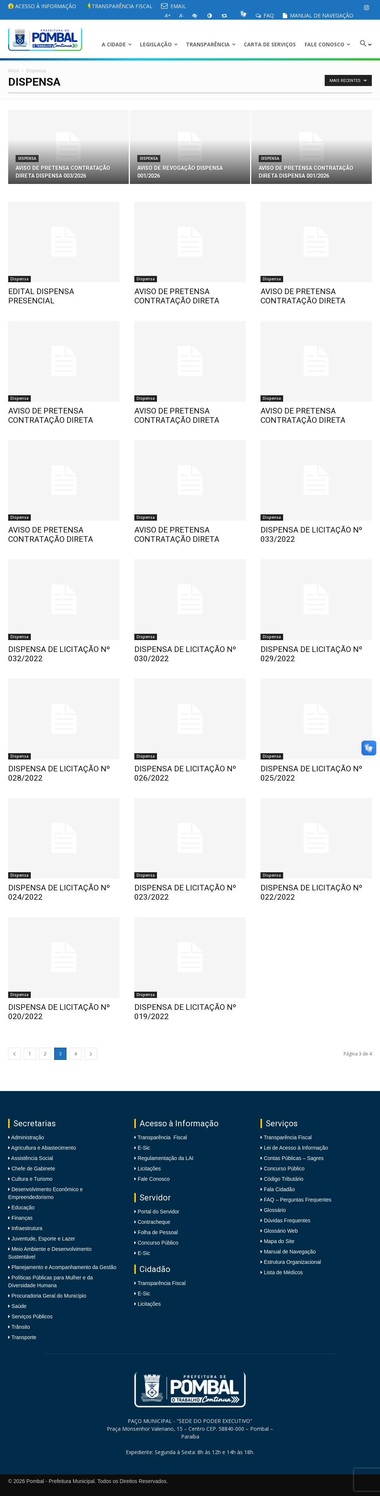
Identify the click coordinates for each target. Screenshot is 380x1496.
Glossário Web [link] (281, 1231)
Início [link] (13, 70)
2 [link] (45, 1054)
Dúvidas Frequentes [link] (287, 1220)
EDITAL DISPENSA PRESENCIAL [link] (41, 296)
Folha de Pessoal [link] (158, 1232)
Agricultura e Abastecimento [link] (43, 1148)
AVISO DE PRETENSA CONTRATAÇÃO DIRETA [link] (176, 296)
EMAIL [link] (173, 6)
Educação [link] (22, 1207)
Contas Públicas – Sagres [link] (294, 1158)
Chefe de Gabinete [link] (32, 1169)
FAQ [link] (265, 15)
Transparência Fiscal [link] (119, 6)
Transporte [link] (23, 1337)
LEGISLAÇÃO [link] (159, 44)
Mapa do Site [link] (279, 1241)
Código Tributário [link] (284, 1179)
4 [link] (75, 1054)
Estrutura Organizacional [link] (292, 1262)
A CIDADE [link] (117, 44)
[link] (366, 7)
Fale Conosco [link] (327, 44)
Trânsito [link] (20, 1327)
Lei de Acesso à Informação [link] (296, 1148)
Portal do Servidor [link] (158, 1212)
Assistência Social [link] (31, 1158)
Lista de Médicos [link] (283, 1272)
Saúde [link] (18, 1306)
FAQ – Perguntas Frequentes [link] (297, 1200)
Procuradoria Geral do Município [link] (49, 1296)
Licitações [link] (149, 1169)
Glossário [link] (275, 1210)
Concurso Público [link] (158, 1243)
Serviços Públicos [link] (31, 1316)
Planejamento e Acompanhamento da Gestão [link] (63, 1267)
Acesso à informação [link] (42, 6)
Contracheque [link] (154, 1222)
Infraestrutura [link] (26, 1228)
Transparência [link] (211, 44)
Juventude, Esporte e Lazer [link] (42, 1239)
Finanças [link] (21, 1218)
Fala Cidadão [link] (279, 1189)
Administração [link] (27, 1137)
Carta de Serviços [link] (270, 44)
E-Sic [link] (144, 1148)
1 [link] (30, 1054)
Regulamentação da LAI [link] (165, 1158)
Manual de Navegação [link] (317, 15)
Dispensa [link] (27, 158)
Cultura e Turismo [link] (31, 1179)
